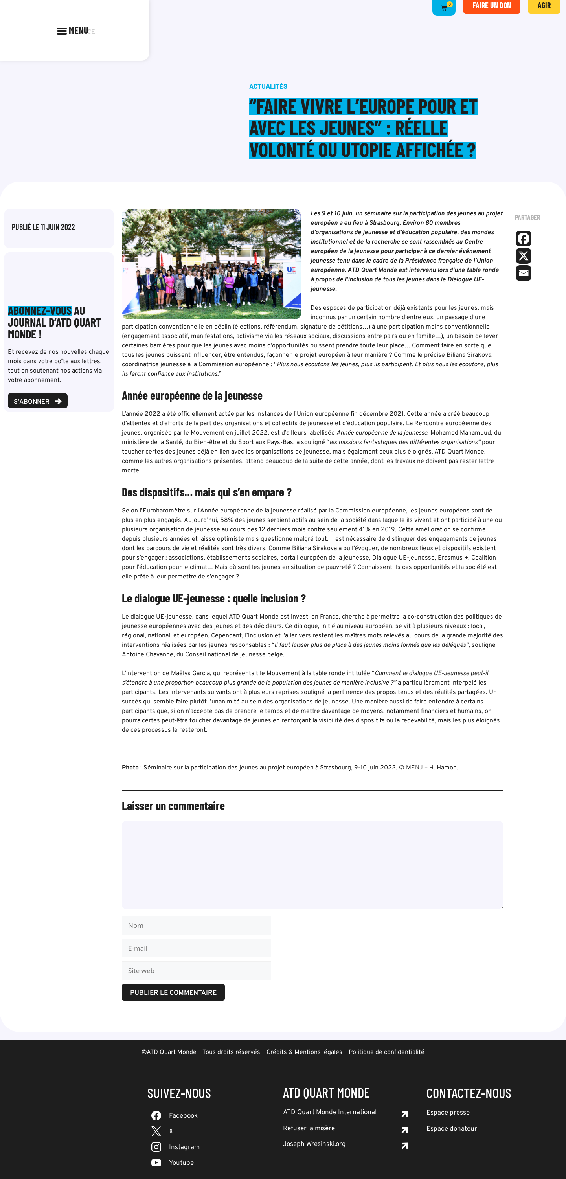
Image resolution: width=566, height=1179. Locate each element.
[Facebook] (523, 238)
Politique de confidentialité (386, 1052)
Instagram (184, 1147)
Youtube (181, 1163)
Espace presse (448, 1113)
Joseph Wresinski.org (314, 1144)
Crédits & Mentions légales (304, 1052)
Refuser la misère (309, 1128)
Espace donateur (451, 1129)
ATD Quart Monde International (330, 1112)
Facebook (183, 1116)
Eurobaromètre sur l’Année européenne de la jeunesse (219, 511)
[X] (523, 256)
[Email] (523, 273)
